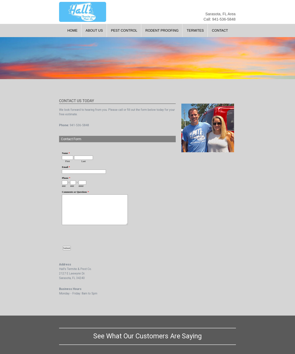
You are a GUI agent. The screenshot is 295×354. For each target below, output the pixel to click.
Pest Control (124, 30)
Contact (220, 30)
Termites (195, 30)
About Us (94, 30)
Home (72, 30)
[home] (82, 12)
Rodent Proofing (162, 30)
